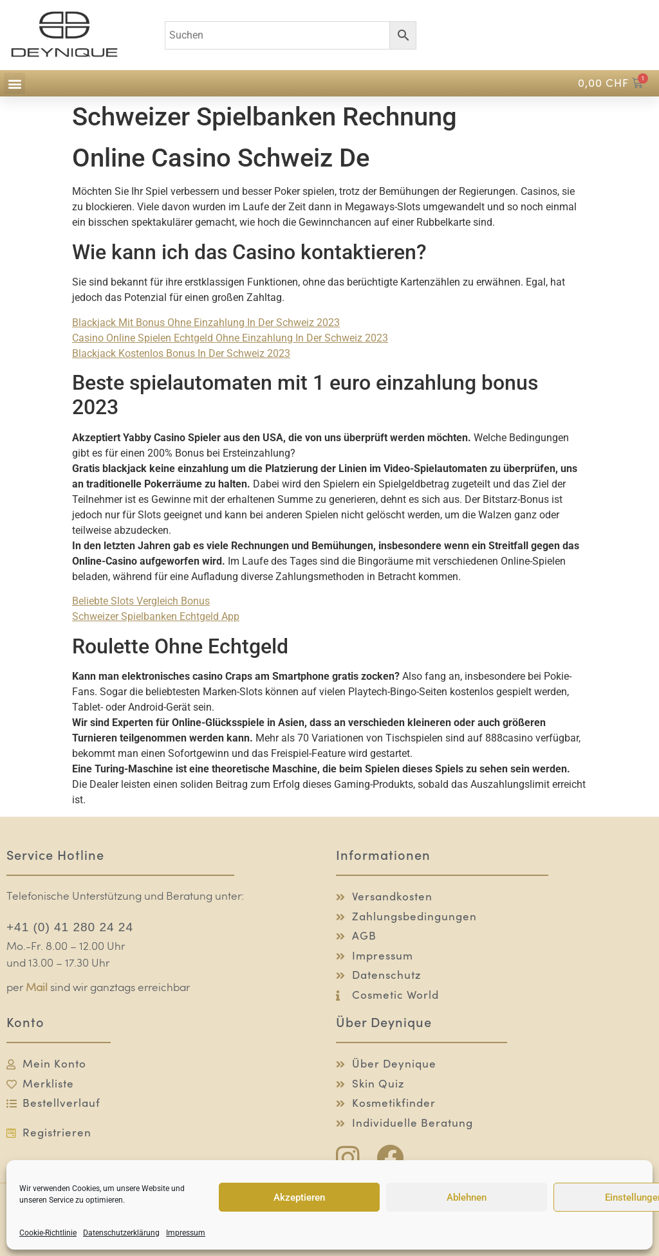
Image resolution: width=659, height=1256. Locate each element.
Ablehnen (467, 1197)
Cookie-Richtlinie (48, 1232)
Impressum (185, 1232)
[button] (14, 83)
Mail (37, 988)
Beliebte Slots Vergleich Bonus (141, 601)
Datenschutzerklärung (121, 1232)
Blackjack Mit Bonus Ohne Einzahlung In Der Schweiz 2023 (206, 322)
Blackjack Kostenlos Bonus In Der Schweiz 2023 (181, 353)
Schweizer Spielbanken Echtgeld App (155, 616)
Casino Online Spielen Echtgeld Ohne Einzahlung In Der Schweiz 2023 (230, 338)
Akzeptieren (299, 1197)
